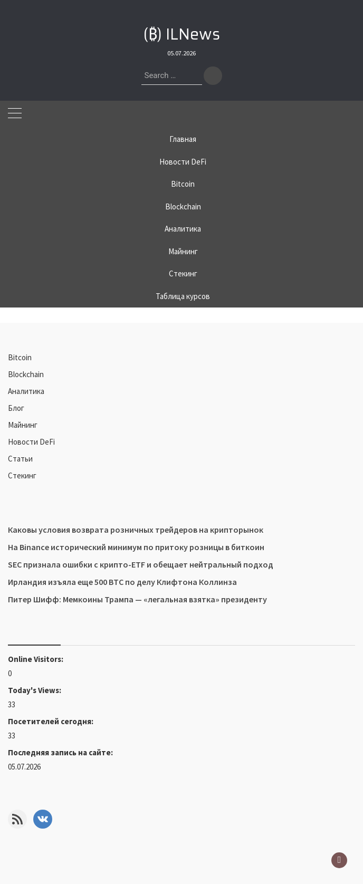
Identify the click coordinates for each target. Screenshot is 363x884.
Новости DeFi (182, 162)
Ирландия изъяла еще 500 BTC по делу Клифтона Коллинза (122, 581)
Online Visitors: (36, 659)
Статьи (20, 459)
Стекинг (183, 273)
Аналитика (183, 229)
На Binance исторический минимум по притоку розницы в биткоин (136, 547)
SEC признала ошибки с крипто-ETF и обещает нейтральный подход (140, 564)
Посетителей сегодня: (51, 721)
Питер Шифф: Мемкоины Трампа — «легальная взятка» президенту (137, 599)
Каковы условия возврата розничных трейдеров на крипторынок (135, 529)
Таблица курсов (183, 296)
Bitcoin (183, 184)
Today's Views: (35, 690)
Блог (16, 408)
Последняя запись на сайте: (61, 752)
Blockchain (183, 206)
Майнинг (183, 251)
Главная (182, 139)
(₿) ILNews (182, 34)
